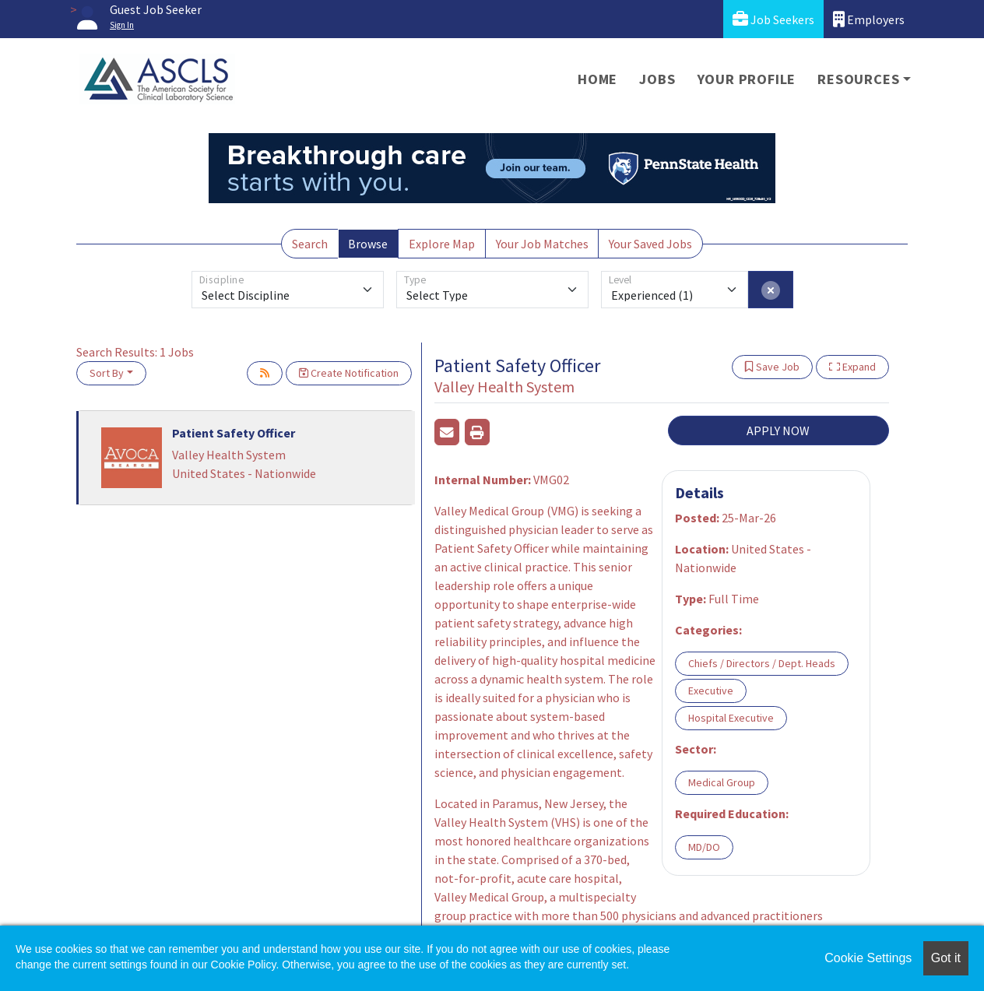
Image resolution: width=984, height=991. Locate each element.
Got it (946, 958)
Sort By (107, 373)
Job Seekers (773, 19)
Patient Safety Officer (233, 433)
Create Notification (349, 373)
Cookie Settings (868, 958)
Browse (368, 243)
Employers (869, 19)
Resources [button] (858, 79)
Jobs (657, 79)
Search (310, 243)
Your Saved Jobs (650, 243)
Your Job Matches (542, 243)
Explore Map (442, 243)
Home (597, 79)
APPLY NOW (778, 430)
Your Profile (747, 79)
